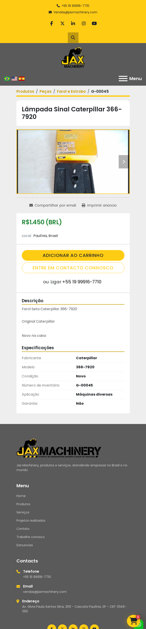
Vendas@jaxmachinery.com (75, 12)
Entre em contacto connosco (73, 268)
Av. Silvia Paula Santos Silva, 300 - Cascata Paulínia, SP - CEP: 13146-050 (74, 608)
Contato (23, 528)
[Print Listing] (99, 205)
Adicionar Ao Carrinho (73, 255)
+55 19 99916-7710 (75, 6)
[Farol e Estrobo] (71, 91)
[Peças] (46, 91)
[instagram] (83, 23)
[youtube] (94, 23)
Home (21, 496)
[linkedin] (73, 23)
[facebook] (51, 23)
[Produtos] (25, 91)
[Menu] (123, 78)
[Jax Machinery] (59, 448)
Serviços (22, 512)
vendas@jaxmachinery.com (45, 592)
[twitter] (62, 23)
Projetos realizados (30, 520)
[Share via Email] (52, 205)
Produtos (23, 504)
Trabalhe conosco (30, 537)
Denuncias (24, 545)
